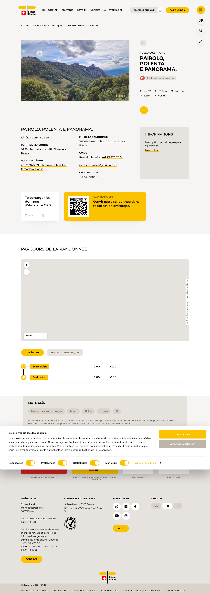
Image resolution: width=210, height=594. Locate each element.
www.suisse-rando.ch (187, 290)
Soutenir (67, 10)
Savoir (81, 10)
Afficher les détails (146, 587)
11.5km (161, 91)
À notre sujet (113, 10)
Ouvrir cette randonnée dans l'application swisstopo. (117, 204)
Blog (120, 527)
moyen (177, 91)
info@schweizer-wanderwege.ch (39, 517)
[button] (75, 70)
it (178, 505)
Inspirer (95, 10)
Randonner (50, 10)
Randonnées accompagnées (48, 25)
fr (167, 505)
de (156, 505)
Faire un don (177, 10)
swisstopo (187, 307)
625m (145, 95)
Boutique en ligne (144, 10)
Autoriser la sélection (182, 568)
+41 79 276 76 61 (112, 157)
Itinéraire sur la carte (35, 137)
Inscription (152, 150)
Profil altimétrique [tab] (65, 352)
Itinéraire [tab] (32, 352)
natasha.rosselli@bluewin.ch (98, 165)
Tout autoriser (182, 558)
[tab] (117, 96)
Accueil (25, 25)
